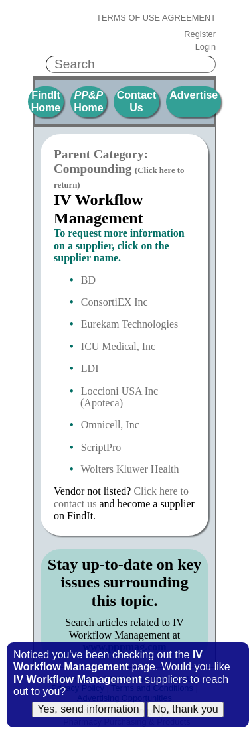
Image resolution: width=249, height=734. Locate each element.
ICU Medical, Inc (118, 346)
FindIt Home (45, 101)
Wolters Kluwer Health (130, 469)
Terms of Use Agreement (156, 18)
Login (205, 47)
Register (200, 34)
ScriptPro (101, 447)
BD (88, 280)
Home (88, 101)
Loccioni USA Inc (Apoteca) (119, 396)
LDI (90, 368)
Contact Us (137, 101)
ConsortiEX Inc (114, 302)
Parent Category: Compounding (119, 168)
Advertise (193, 95)
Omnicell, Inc (110, 424)
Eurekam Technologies (130, 324)
